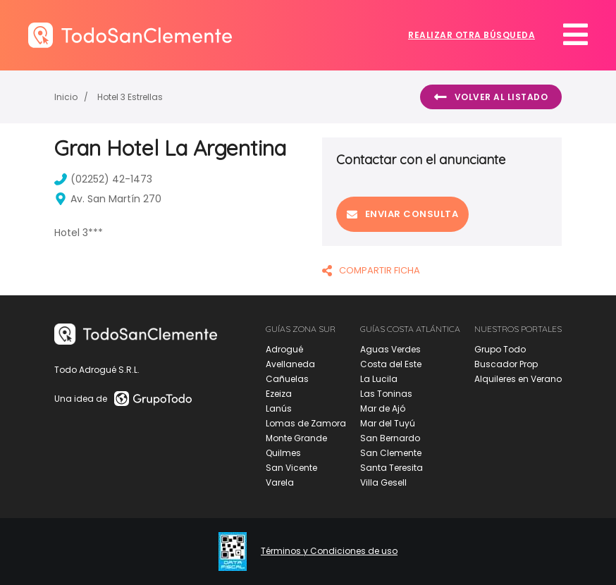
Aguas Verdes (390, 349)
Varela (280, 482)
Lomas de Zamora (306, 423)
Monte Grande (296, 438)
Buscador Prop (506, 364)
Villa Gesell (383, 482)
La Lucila (379, 379)
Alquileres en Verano (518, 379)
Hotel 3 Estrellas (130, 97)
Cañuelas (287, 379)
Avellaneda (290, 364)
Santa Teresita (391, 468)
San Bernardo (390, 438)
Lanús (279, 408)
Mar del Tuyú (387, 423)
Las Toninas (386, 394)
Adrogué (284, 349)
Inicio (66, 97)
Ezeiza (279, 394)
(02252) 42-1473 (103, 179)
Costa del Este (390, 364)
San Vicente (291, 468)
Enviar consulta (402, 214)
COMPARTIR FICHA (371, 270)
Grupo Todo (500, 349)
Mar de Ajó (382, 408)
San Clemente (390, 453)
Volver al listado (491, 97)
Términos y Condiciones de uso (329, 551)
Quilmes (283, 453)
